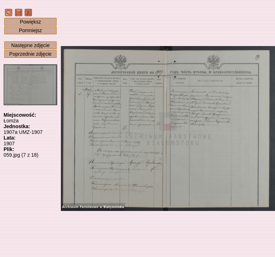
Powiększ (30, 22)
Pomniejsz (30, 30)
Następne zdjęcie (30, 45)
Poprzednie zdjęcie (30, 54)
